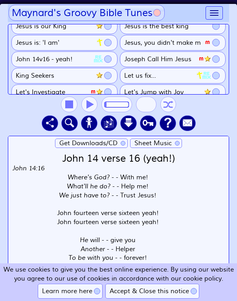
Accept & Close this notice (149, 291)
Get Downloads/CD (88, 143)
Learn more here (67, 291)
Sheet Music (153, 143)
